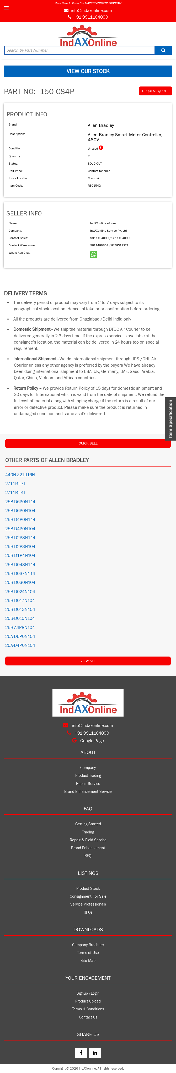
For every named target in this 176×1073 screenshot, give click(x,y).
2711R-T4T (15, 492)
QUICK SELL (88, 443)
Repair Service (88, 784)
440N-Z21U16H (20, 475)
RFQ (88, 856)
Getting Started (88, 824)
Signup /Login (88, 993)
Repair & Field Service (88, 840)
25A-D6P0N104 (20, 636)
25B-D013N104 (20, 609)
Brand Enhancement (88, 848)
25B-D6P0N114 (20, 502)
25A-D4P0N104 (20, 645)
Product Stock (88, 888)
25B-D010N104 (20, 618)
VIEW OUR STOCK (88, 71)
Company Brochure (88, 945)
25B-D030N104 (20, 582)
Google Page (88, 741)
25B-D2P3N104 (20, 546)
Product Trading (88, 775)
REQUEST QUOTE (155, 91)
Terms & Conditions (88, 1009)
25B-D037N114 (20, 573)
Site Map (88, 960)
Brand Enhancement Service (88, 791)
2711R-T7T (15, 483)
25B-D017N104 (20, 600)
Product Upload (88, 1001)
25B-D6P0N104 (20, 510)
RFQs (88, 912)
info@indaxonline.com (91, 10)
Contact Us (88, 1017)
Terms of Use (88, 953)
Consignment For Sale (88, 896)
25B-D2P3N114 (20, 537)
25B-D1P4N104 (20, 555)
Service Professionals (88, 904)
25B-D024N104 (20, 591)
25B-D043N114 (20, 564)
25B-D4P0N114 (20, 519)
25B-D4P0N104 (20, 529)
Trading (88, 832)
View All (88, 661)
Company (88, 768)
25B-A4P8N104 (20, 627)
